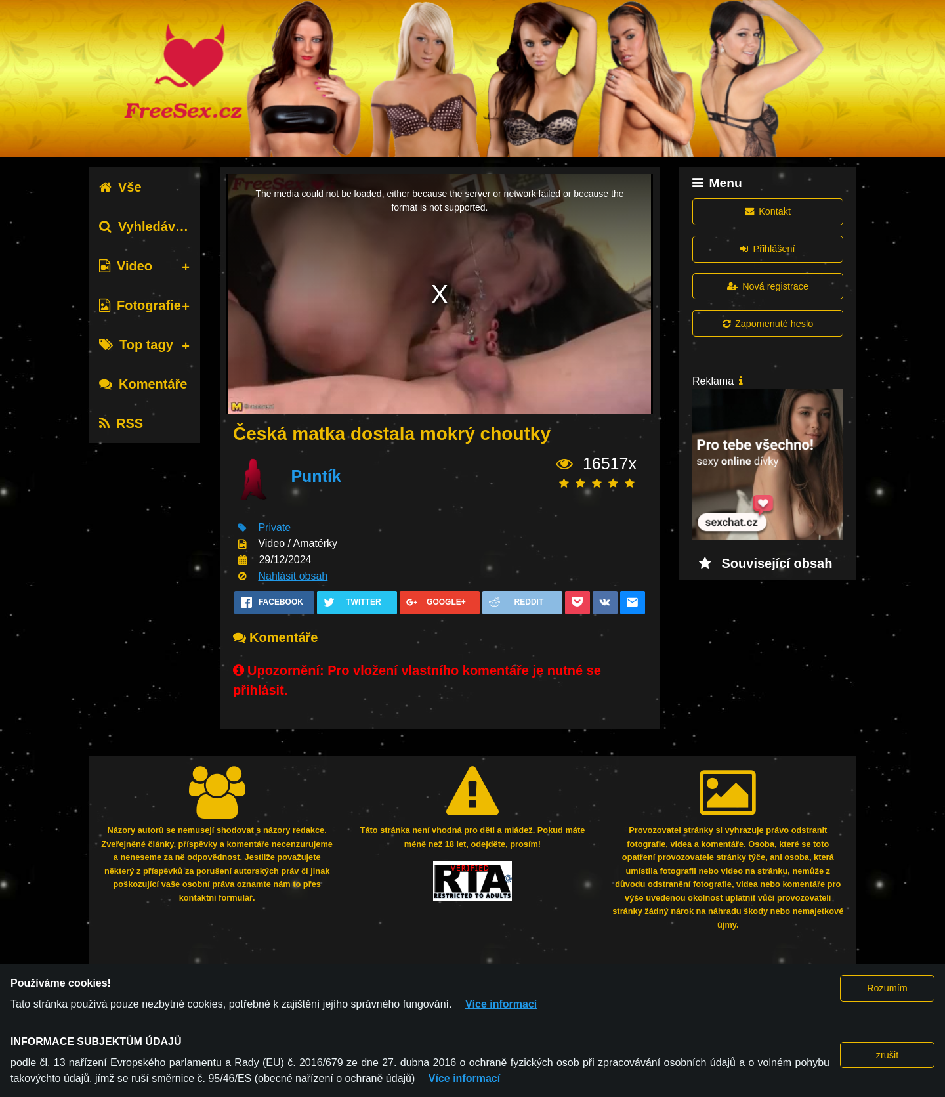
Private (274, 527)
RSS (121, 423)
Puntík (316, 476)
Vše (120, 187)
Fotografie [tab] (140, 305)
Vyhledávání (146, 226)
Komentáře (143, 384)
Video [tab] (125, 266)
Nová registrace (767, 286)
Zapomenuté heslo (768, 323)
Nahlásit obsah (292, 576)
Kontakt (768, 211)
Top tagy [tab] (136, 344)
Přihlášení (767, 249)
